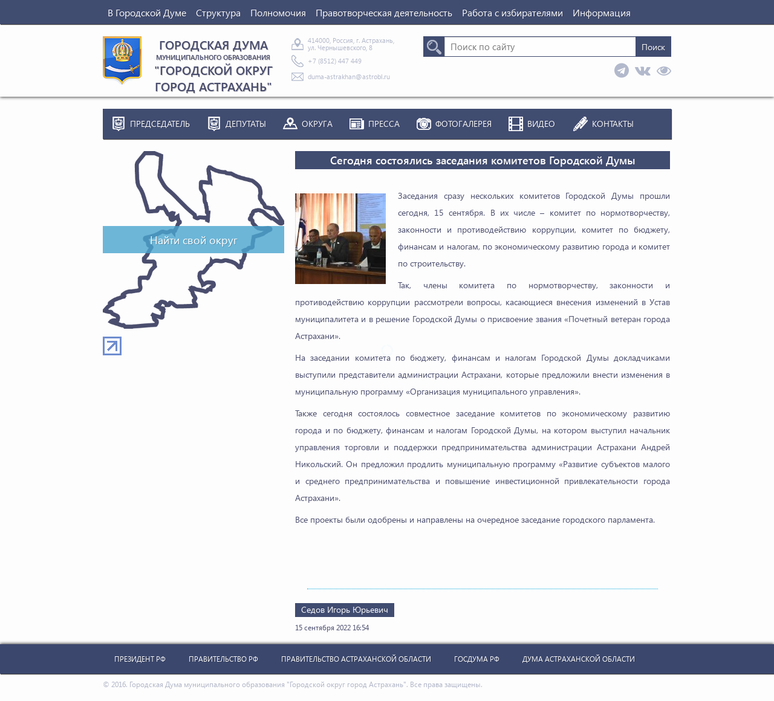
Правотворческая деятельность (384, 12)
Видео (541, 123)
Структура (218, 12)
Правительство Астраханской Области (356, 659)
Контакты (613, 123)
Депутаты (246, 123)
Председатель (160, 123)
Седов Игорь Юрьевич (344, 609)
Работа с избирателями (512, 12)
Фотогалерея (463, 123)
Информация (602, 12)
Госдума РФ (476, 659)
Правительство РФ (223, 659)
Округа (317, 123)
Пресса (384, 123)
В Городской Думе (147, 12)
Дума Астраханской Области (578, 659)
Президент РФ (140, 659)
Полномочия (278, 12)
